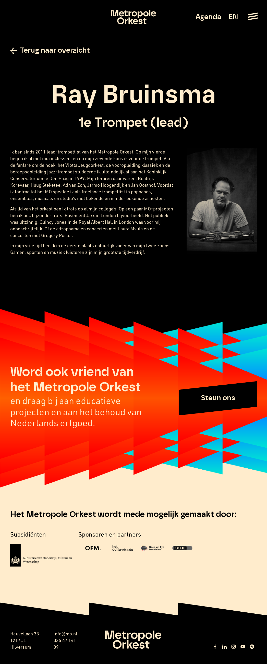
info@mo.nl (65, 633)
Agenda (208, 17)
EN (233, 17)
